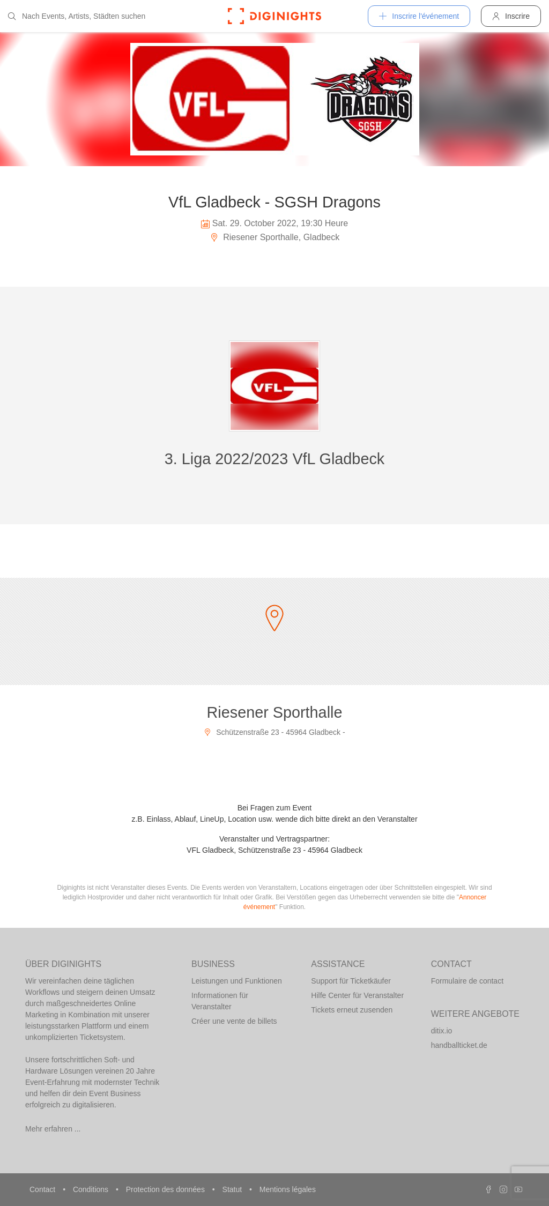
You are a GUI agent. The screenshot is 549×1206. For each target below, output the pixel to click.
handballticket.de (459, 1045)
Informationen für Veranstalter (219, 1001)
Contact (43, 1189)
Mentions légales (287, 1189)
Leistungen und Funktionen (236, 981)
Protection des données (166, 1189)
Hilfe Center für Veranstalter (357, 995)
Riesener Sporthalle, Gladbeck (274, 237)
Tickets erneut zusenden (351, 1010)
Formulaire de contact (467, 981)
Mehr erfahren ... (53, 1129)
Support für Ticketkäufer (351, 981)
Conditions (91, 1189)
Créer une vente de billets (234, 1021)
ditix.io (441, 1030)
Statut (233, 1189)
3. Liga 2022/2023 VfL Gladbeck (274, 458)
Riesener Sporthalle (275, 712)
